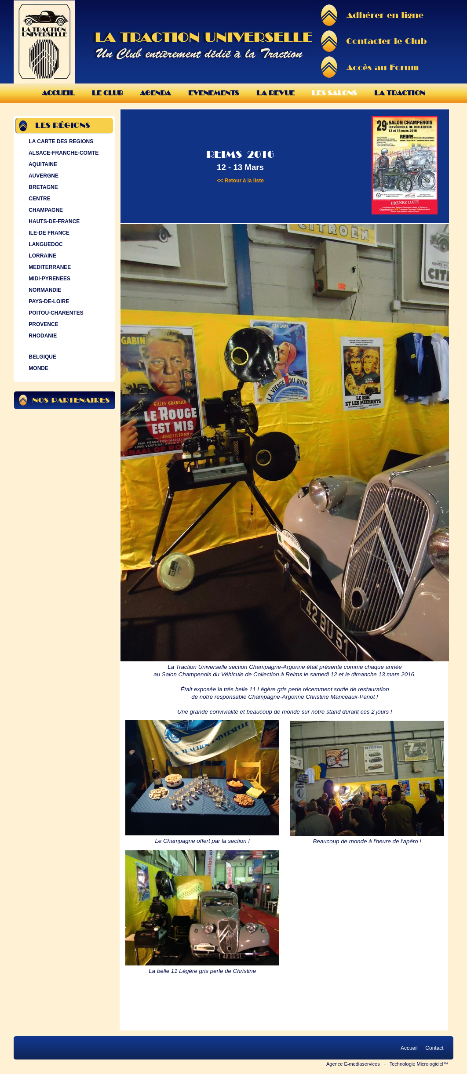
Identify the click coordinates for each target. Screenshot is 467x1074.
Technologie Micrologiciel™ (419, 1064)
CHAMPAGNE (45, 210)
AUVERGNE (42, 176)
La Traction (399, 93)
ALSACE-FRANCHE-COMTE (63, 153)
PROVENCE (42, 324)
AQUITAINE (42, 164)
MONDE (37, 368)
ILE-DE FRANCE (48, 233)
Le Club (107, 93)
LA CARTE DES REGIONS (60, 141)
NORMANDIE (44, 290)
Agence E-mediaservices (353, 1064)
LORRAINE (41, 256)
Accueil (58, 93)
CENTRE (39, 199)
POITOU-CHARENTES (55, 313)
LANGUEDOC (45, 244)
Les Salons (334, 93)
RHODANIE (42, 336)
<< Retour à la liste (240, 181)
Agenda (155, 93)
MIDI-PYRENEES (48, 279)
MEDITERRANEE (49, 267)
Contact (434, 1048)
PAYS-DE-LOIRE (48, 301)
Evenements (213, 93)
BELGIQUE (41, 357)
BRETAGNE (42, 187)
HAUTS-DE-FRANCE (53, 221)
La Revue (275, 93)
